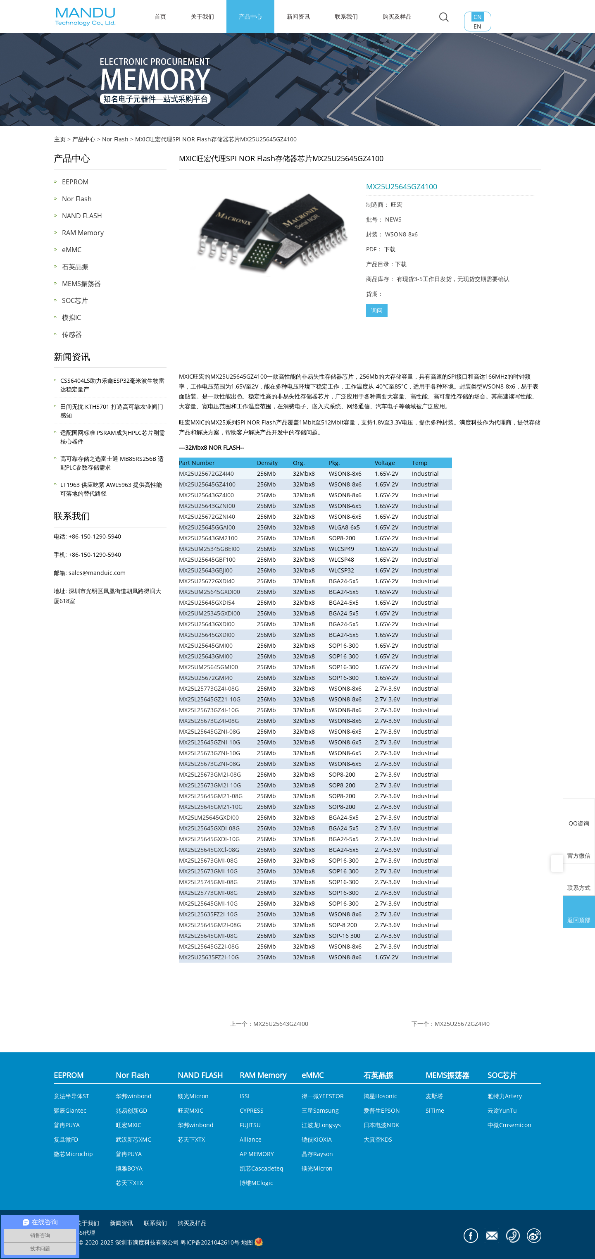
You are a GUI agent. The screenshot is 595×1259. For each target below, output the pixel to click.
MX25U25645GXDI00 (207, 635)
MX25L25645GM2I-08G (210, 925)
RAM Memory (83, 232)
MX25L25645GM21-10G (211, 807)
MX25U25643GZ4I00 (206, 495)
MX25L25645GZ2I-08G (209, 946)
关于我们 (202, 16)
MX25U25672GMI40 (206, 678)
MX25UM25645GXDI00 (209, 592)
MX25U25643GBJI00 (206, 570)
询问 (377, 310)
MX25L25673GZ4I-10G (209, 710)
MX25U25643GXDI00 (207, 624)
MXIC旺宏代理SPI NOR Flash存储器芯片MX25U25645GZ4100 (216, 139)
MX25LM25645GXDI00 (209, 817)
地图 (247, 1243)
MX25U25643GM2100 (208, 538)
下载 (389, 249)
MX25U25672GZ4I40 (206, 473)
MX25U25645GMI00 (206, 645)
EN (477, 26)
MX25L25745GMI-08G (208, 882)
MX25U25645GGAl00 (207, 527)
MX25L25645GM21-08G (211, 796)
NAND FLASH (82, 215)
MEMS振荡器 (81, 283)
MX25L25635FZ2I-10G (208, 914)
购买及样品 (397, 16)
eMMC (71, 249)
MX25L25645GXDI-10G (209, 839)
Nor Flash (115, 139)
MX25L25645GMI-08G (208, 935)
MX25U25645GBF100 (207, 559)
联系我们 (346, 16)
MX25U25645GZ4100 (207, 484)
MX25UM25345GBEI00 (209, 549)
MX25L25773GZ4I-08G (209, 688)
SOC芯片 (75, 300)
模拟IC (71, 317)
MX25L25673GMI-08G (208, 860)
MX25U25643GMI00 (206, 656)
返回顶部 (579, 912)
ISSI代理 (85, 1232)
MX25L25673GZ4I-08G (209, 721)
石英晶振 (75, 266)
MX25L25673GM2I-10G (210, 785)
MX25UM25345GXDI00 (209, 613)
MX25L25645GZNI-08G (209, 731)
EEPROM (75, 181)
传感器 (72, 334)
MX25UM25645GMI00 (208, 667)
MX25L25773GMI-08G (208, 893)
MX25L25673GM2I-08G (210, 774)
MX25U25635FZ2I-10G (209, 957)
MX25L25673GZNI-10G (209, 753)
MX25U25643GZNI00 (207, 506)
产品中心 (250, 16)
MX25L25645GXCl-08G (209, 850)
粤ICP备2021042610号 (210, 1243)
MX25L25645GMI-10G (208, 903)
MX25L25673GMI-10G (208, 871)
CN (478, 17)
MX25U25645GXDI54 (207, 602)
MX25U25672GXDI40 (207, 581)
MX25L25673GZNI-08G (209, 764)
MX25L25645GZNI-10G (209, 742)
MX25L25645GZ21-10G (209, 699)
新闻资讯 (298, 16)
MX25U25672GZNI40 (207, 516)
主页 (60, 139)
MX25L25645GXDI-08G (209, 828)
